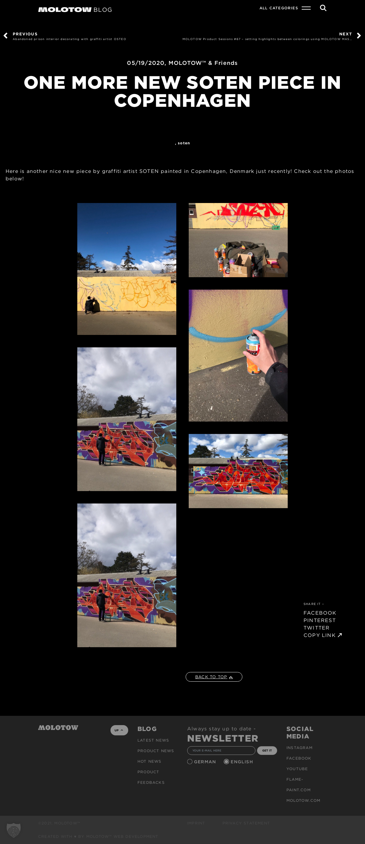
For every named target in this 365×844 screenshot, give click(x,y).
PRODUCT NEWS (155, 750)
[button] (13, 830)
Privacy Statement (246, 823)
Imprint (196, 823)
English (243, 761)
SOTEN (184, 143)
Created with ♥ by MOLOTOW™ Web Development (98, 836)
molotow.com (303, 800)
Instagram (299, 747)
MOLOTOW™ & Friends (203, 63)
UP (119, 730)
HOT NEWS (149, 761)
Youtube (297, 768)
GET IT (267, 750)
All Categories (278, 8)
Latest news (153, 740)
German (206, 761)
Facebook (299, 758)
